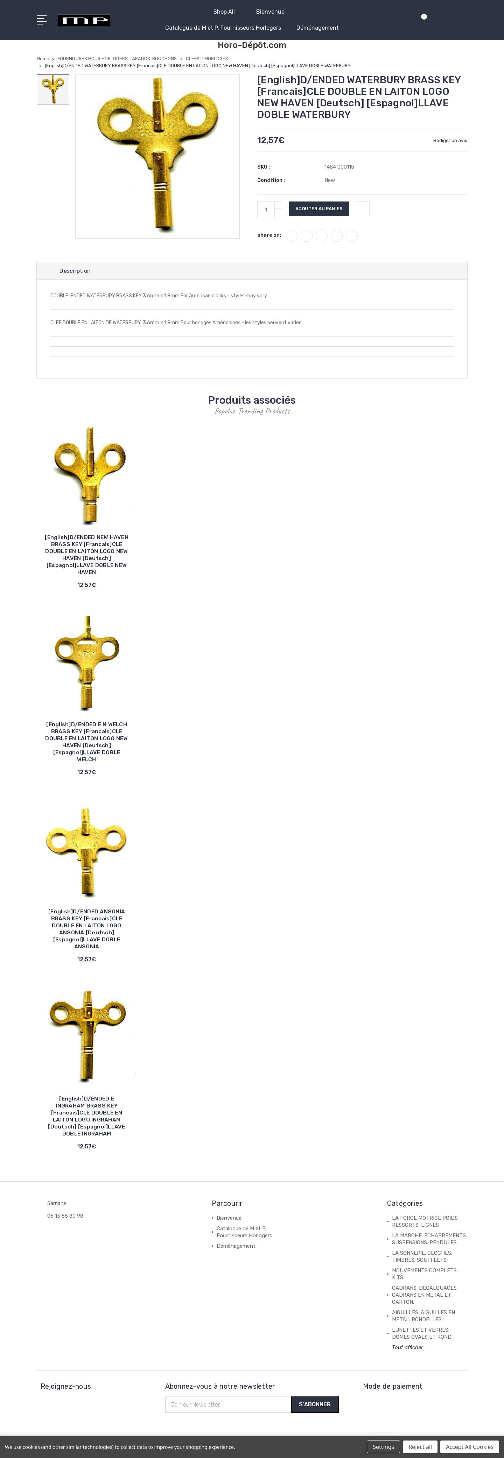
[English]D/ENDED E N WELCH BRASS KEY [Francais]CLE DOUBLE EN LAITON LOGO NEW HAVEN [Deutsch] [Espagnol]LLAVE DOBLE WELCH (86, 742)
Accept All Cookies (469, 1447)
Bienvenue (273, 11)
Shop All (227, 11)
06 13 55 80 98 (65, 1216)
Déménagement (317, 27)
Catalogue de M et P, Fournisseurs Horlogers (223, 27)
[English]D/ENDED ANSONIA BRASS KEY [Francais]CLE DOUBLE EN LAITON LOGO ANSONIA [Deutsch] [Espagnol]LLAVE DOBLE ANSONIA (87, 929)
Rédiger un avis (450, 140)
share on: (269, 235)
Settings (383, 1447)
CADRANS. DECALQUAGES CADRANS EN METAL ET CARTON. (424, 1296)
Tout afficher (407, 1348)
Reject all (420, 1447)
